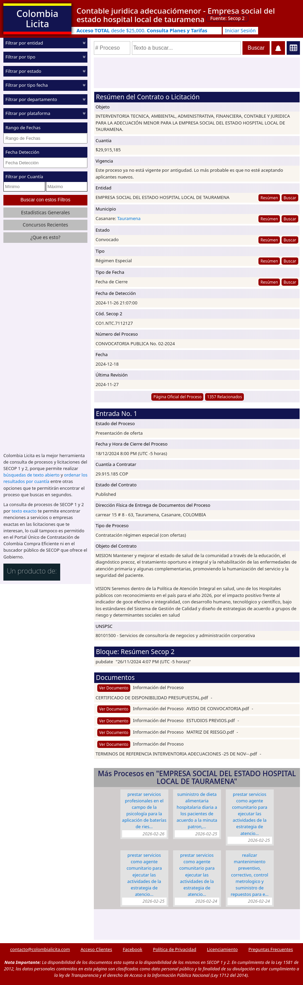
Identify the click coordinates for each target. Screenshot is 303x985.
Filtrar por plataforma (27, 113)
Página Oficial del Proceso (177, 396)
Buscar (290, 197)
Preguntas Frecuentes (270, 949)
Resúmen (269, 197)
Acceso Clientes (96, 949)
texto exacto (24, 511)
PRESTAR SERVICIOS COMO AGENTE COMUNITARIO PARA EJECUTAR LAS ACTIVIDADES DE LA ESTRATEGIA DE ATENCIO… (249, 813)
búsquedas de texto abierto (31, 475)
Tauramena (129, 218)
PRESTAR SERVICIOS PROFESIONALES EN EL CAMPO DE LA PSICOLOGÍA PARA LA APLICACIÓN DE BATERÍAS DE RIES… (144, 810)
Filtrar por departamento (31, 99)
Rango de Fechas (22, 127)
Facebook (132, 949)
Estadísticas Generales (45, 212)
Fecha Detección (22, 152)
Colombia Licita (37, 18)
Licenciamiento (222, 949)
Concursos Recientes (45, 224)
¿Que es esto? (45, 237)
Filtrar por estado (23, 71)
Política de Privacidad (174, 949)
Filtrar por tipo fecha (26, 85)
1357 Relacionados (224, 396)
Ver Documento (114, 687)
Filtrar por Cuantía (24, 176)
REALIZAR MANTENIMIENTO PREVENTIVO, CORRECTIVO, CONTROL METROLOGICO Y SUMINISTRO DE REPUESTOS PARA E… (249, 874)
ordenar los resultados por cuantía (45, 478)
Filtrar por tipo (20, 57)
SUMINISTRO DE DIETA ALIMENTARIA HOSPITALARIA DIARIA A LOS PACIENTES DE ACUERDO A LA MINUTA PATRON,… (196, 810)
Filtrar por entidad (24, 43)
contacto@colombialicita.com (40, 949)
